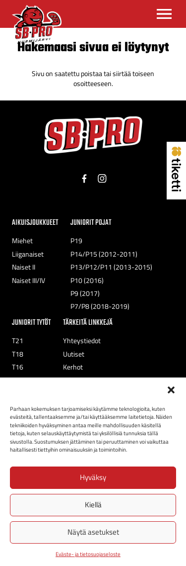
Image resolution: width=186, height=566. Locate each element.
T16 (17, 367)
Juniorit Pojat (90, 222)
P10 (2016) (87, 280)
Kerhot (73, 367)
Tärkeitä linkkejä (88, 322)
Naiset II (23, 267)
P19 (76, 240)
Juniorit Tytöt (31, 322)
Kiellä (93, 504)
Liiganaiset (28, 254)
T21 (17, 340)
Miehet (22, 240)
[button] (171, 390)
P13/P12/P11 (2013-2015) (111, 267)
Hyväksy (93, 477)
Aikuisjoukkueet (35, 222)
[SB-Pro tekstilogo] (93, 135)
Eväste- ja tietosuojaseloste (88, 554)
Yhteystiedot (82, 340)
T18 (17, 354)
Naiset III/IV (28, 280)
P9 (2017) (85, 293)
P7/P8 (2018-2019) (99, 306)
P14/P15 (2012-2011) (103, 254)
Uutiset (73, 354)
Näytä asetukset (93, 532)
